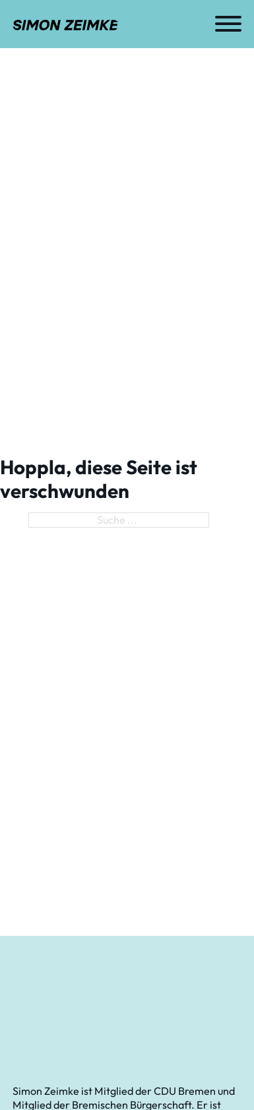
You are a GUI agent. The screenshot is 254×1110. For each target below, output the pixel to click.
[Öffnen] (228, 24)
